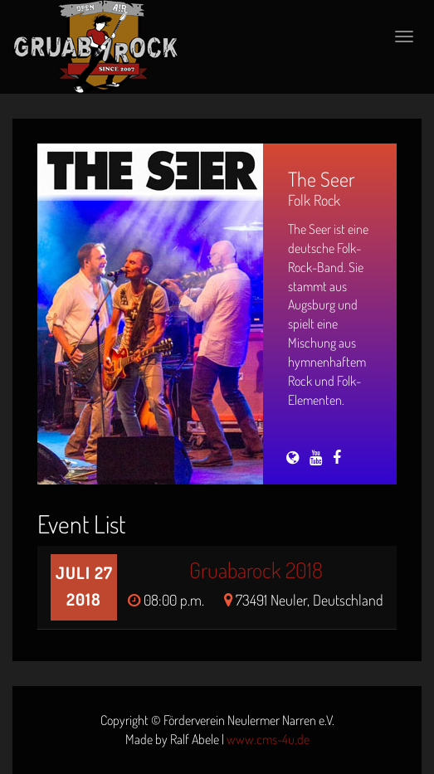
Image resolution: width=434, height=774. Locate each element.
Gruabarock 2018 (256, 569)
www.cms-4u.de (268, 739)
